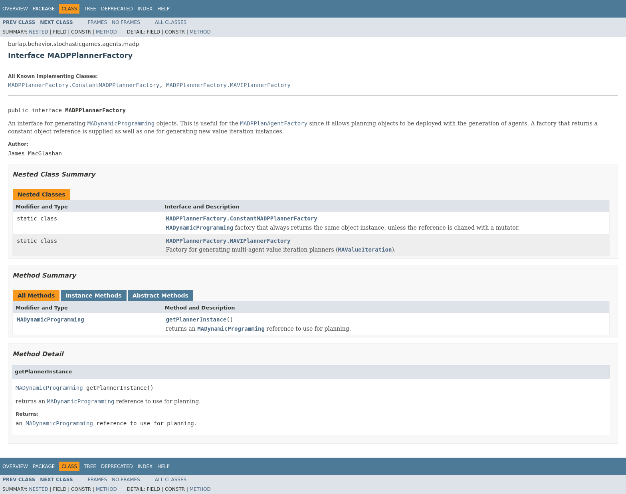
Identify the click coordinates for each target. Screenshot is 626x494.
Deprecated (117, 9)
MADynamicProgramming (50, 319)
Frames (97, 22)
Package (44, 9)
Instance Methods (93, 295)
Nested (38, 32)
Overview (15, 9)
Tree (90, 9)
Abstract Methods (160, 295)
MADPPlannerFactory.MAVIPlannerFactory (228, 85)
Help (163, 9)
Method (106, 32)
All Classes (170, 22)
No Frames (126, 22)
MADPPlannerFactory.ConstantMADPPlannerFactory (83, 85)
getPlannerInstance (196, 319)
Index (145, 9)
